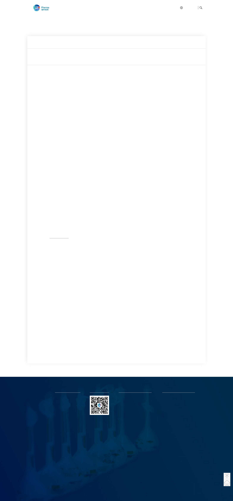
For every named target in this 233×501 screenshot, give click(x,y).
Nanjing (36, 462)
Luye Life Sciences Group (172, 397)
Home (68, 7)
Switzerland (38, 422)
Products (115, 7)
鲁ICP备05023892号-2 (119, 491)
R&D (100, 7)
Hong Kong (39, 389)
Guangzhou (38, 475)
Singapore (37, 395)
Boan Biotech (167, 419)
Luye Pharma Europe (171, 404)
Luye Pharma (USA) (170, 411)
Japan (35, 429)
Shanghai (36, 435)
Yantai (35, 442)
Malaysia (36, 402)
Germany (37, 415)
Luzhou (36, 455)
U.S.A (35, 409)
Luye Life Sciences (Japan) (172, 401)
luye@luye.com (125, 401)
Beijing (35, 449)
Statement (196, 491)
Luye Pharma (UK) (169, 408)
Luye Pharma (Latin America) (174, 415)
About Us (84, 7)
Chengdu (36, 469)
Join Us (163, 7)
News (148, 7)
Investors (133, 7)
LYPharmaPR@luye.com (129, 412)
